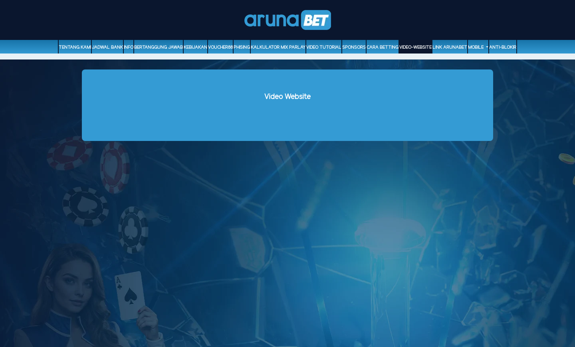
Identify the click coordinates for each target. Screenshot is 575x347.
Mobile (476, 47)
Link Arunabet (449, 47)
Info (128, 47)
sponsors (354, 47)
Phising (242, 47)
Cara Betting (383, 47)
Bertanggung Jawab (158, 47)
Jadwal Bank (107, 47)
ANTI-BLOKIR (502, 47)
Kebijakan (195, 47)
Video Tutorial (323, 47)
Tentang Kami (75, 47)
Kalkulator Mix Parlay (278, 47)
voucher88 (220, 47)
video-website (415, 47)
